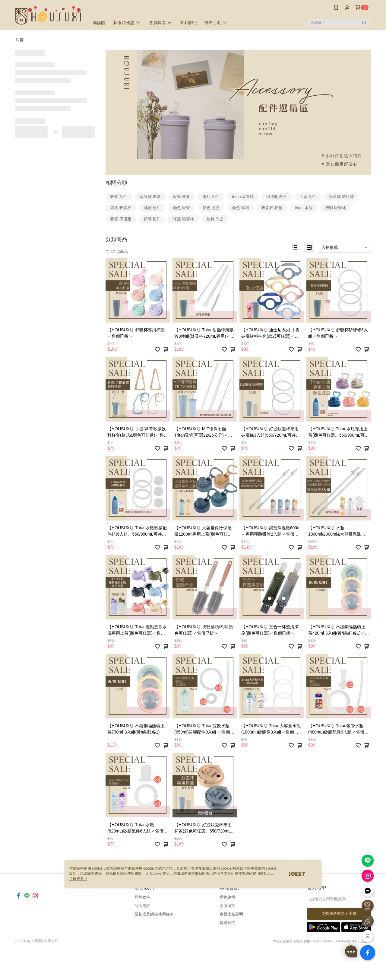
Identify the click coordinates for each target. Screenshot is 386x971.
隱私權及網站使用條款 (154, 914)
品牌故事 (142, 897)
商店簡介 (142, 905)
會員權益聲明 (231, 914)
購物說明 (227, 897)
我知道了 (297, 873)
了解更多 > (78, 879)
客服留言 (227, 905)
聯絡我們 (227, 922)
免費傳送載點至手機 (338, 913)
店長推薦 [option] (329, 247)
